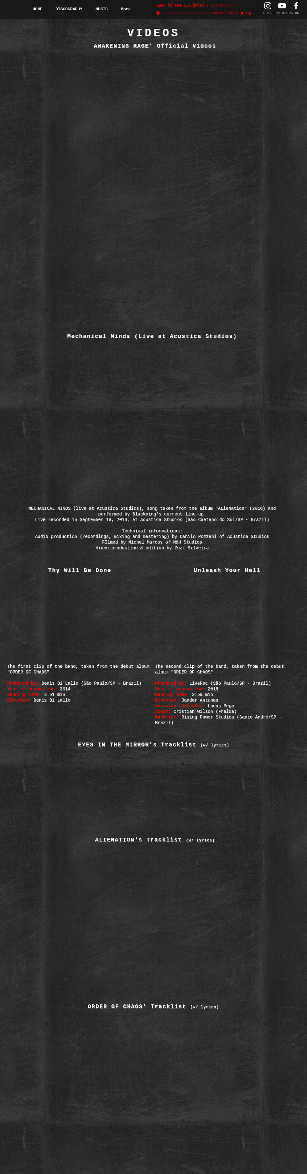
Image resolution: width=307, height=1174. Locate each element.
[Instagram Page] (268, 5)
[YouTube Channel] (282, 5)
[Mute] (243, 13)
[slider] (250, 13)
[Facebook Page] (296, 5)
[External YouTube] (80, 94)
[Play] (159, 13)
